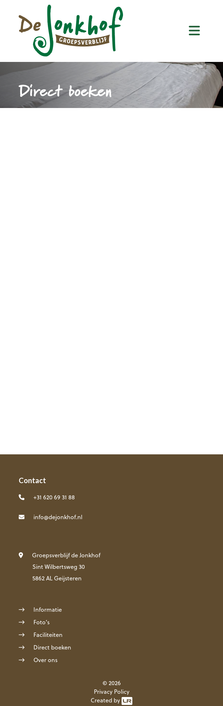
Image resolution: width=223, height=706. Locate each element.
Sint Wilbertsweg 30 (58, 567)
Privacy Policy (111, 692)
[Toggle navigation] (194, 30)
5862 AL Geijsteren (57, 578)
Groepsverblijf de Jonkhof (66, 555)
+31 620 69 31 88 (54, 497)
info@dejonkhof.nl (57, 517)
